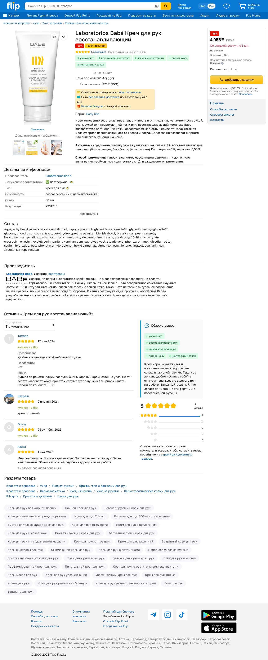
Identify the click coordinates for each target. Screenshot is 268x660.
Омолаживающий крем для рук (77, 533)
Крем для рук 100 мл (160, 575)
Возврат (37, 621)
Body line (92, 114)
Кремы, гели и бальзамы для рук (86, 23)
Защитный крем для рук (179, 541)
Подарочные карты (142, 15)
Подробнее (246, 94)
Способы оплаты (222, 114)
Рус (211, 6)
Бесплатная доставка (178, 15)
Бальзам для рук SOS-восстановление (142, 516)
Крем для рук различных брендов (62, 583)
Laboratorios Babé (58, 176)
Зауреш (23, 396)
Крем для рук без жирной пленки (32, 508)
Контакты (217, 120)
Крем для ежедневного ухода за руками (37, 516)
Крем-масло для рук (22, 575)
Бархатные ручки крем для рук (132, 533)
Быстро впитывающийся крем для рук (35, 524)
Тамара (23, 336)
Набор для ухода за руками (168, 549)
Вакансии (79, 621)
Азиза (22, 446)
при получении (130, 92)
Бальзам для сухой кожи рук (133, 558)
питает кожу (179, 58)
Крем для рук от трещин (92, 541)
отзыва (99, 52)
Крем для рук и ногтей (179, 558)
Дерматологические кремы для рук (149, 491)
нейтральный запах (92, 64)
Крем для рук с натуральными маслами (37, 541)
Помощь (37, 611)
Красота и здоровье (17, 23)
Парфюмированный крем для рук (32, 566)
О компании (81, 611)
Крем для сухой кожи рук (85, 558)
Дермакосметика (52, 491)
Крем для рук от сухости (90, 524)
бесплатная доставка (104, 97)
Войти (182, 4)
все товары (56, 273)
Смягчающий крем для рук (70, 549)
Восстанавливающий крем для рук (33, 558)
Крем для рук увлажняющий (66, 575)
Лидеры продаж (227, 15)
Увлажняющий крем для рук (116, 575)
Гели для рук (173, 583)
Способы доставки (223, 109)
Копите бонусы (92, 106)
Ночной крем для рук (80, 508)
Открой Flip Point (77, 15)
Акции (205, 15)
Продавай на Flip (109, 15)
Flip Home (253, 15)
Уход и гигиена (81, 491)
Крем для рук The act (90, 516)
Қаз (202, 6)
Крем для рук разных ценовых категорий (125, 583)
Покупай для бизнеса (42, 15)
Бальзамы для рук (21, 591)
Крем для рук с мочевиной (27, 533)
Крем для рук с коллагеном (136, 524)
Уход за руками (52, 23)
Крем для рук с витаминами (119, 549)
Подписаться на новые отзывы (127, 52)
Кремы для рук (68, 496)
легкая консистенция (150, 58)
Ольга (22, 424)
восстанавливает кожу (115, 58)
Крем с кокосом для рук (25, 549)
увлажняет (87, 58)
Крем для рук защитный (135, 541)
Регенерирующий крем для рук (127, 508)
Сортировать (14, 322)
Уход (36, 23)
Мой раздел (184, 7)
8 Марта (12, 496)
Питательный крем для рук (84, 566)
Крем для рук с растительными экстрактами (145, 566)
